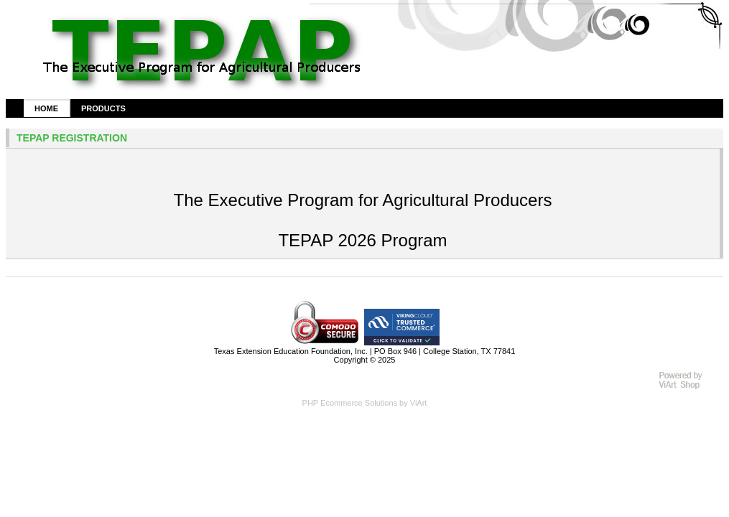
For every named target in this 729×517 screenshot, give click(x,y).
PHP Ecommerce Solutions (349, 403)
